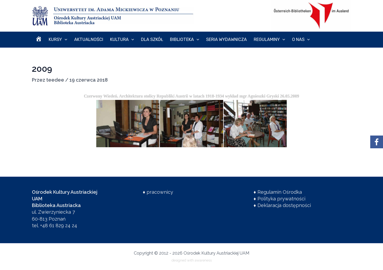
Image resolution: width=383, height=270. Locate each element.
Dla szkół (140, 39)
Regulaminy (249, 40)
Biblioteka (170, 40)
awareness (203, 260)
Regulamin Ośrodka (279, 192)
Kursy (54, 40)
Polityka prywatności (281, 198)
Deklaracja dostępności (284, 205)
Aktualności (82, 39)
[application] (60, 40)
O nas (278, 40)
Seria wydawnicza (209, 39)
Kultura (113, 40)
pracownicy (160, 192)
